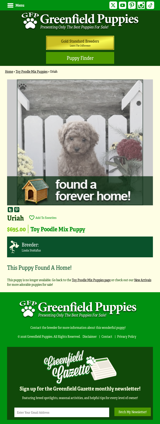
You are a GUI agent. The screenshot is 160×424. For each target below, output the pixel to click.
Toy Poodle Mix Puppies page (91, 279)
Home (9, 71)
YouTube (122, 5)
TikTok (150, 5)
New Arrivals (142, 279)
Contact (106, 336)
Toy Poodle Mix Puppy (57, 228)
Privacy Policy (126, 336)
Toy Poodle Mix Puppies (32, 71)
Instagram (141, 5)
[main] (80, 184)
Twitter (113, 5)
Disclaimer (89, 336)
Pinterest (132, 5)
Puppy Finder (80, 58)
